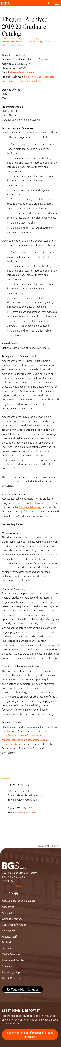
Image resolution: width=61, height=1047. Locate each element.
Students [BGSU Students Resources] (7, 966)
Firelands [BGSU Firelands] (7, 942)
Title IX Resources (11, 978)
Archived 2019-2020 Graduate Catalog (26, 41)
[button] (21, 3)
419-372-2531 (12, 885)
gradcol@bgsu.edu (25, 812)
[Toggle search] (47, 3)
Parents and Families (13, 960)
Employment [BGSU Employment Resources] (9, 930)
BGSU (4, 39)
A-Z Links (7, 912)
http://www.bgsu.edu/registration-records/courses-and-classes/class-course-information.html (25, 740)
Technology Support (13, 972)
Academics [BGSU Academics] (8, 906)
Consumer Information (14, 924)
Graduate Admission (30, 507)
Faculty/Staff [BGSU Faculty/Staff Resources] (9, 936)
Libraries (6, 948)
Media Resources (11, 954)
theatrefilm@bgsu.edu (22, 72)
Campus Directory (12, 918)
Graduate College (16, 39)
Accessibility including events (18, 900)
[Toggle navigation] (56, 3)
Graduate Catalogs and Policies (37, 39)
